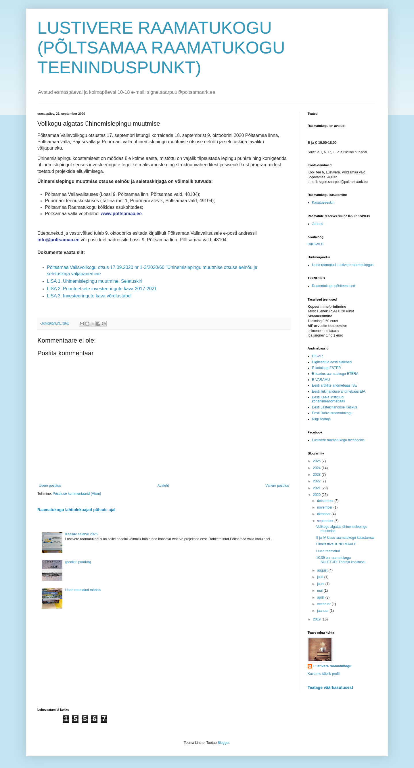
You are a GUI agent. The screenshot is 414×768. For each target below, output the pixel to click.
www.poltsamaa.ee (121, 213)
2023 (317, 475)
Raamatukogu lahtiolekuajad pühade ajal (76, 509)
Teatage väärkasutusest (330, 687)
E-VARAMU (321, 380)
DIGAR (317, 356)
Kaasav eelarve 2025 (81, 534)
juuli (320, 577)
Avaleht (163, 486)
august (322, 570)
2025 (317, 461)
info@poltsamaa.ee (58, 239)
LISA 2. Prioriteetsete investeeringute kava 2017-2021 (102, 288)
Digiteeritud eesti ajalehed (332, 362)
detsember (325, 501)
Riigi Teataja (321, 419)
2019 (317, 619)
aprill (321, 597)
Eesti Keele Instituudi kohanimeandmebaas (328, 399)
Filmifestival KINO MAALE (336, 544)
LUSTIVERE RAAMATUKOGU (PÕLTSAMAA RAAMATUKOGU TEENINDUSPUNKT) (161, 47)
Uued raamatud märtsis (83, 590)
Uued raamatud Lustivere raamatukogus (342, 265)
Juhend (317, 224)
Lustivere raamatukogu (332, 666)
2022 (317, 481)
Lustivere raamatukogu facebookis (338, 440)
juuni (321, 584)
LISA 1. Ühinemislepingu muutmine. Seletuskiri (94, 281)
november (325, 507)
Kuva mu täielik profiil (324, 674)
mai (320, 591)
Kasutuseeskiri (323, 202)
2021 (317, 488)
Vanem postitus (277, 486)
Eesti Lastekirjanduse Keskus (334, 407)
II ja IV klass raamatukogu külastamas (345, 538)
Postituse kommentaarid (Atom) (77, 494)
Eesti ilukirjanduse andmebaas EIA (338, 391)
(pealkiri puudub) (78, 562)
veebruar (324, 604)
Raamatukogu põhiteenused (333, 286)
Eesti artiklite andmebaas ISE (334, 385)
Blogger (223, 743)
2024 (317, 468)
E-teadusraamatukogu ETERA (335, 374)
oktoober (324, 514)
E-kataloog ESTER (326, 368)
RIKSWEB (315, 244)
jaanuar (323, 611)
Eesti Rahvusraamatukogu (332, 413)
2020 (317, 495)
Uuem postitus (50, 486)
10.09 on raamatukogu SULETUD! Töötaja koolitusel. (341, 560)
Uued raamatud (328, 551)
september (325, 521)
